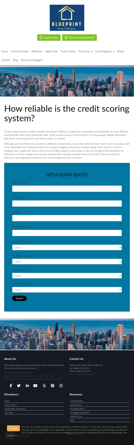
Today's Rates (68, 51)
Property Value (22, 255)
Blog (15, 60)
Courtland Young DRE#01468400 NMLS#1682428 (37, 379)
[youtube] (35, 386)
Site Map (9, 412)
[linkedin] (27, 386)
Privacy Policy (11, 405)
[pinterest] (52, 386)
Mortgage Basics (77, 408)
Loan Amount (21, 241)
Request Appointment (79, 37)
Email (16, 212)
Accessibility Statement (15, 408)
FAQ (72, 420)
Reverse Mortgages (32, 60)
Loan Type (19, 269)
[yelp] (43, 386)
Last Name (20, 197)
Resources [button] (86, 51)
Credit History (21, 284)
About (120, 51)
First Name (20, 182)
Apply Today (49, 37)
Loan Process (76, 405)
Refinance (37, 51)
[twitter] (18, 386)
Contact (5, 60)
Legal (7, 401)
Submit (19, 298)
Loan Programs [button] (104, 51)
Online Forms (76, 416)
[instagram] (60, 386)
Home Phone (21, 226)
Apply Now (51, 51)
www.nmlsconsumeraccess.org (29, 375)
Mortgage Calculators (79, 412)
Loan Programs (76, 401)
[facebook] (10, 386)
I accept (13, 428)
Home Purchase (20, 51)
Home (4, 51)
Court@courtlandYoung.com (82, 374)
